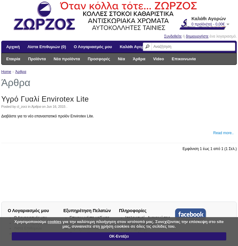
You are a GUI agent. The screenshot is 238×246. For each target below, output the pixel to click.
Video (158, 59)
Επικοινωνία (184, 59)
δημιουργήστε (197, 36)
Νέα (121, 59)
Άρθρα (139, 59)
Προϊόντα (37, 59)
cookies (54, 222)
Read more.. (223, 133)
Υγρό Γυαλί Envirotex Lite (45, 99)
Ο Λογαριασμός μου (93, 46)
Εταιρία (13, 59)
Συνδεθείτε (173, 36)
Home (6, 72)
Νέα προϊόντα (67, 59)
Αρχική (13, 46)
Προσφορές (99, 59)
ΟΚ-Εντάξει (119, 236)
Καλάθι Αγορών (134, 46)
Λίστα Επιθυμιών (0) (47, 46)
